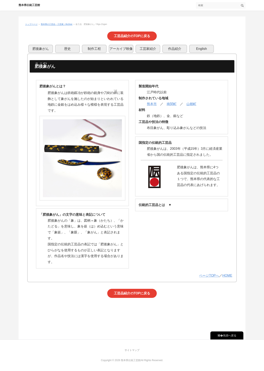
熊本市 (152, 104)
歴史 (67, 48)
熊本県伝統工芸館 (29, 5)
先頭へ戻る (229, 335)
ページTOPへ (209, 275)
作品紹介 (174, 48)
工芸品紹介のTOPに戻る (132, 36)
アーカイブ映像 (121, 48)
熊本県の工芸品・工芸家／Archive (56, 24)
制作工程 (94, 48)
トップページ (31, 24)
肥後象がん (40, 48)
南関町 (172, 104)
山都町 (191, 104)
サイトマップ (132, 350)
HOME (227, 275)
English (201, 48)
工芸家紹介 (148, 48)
